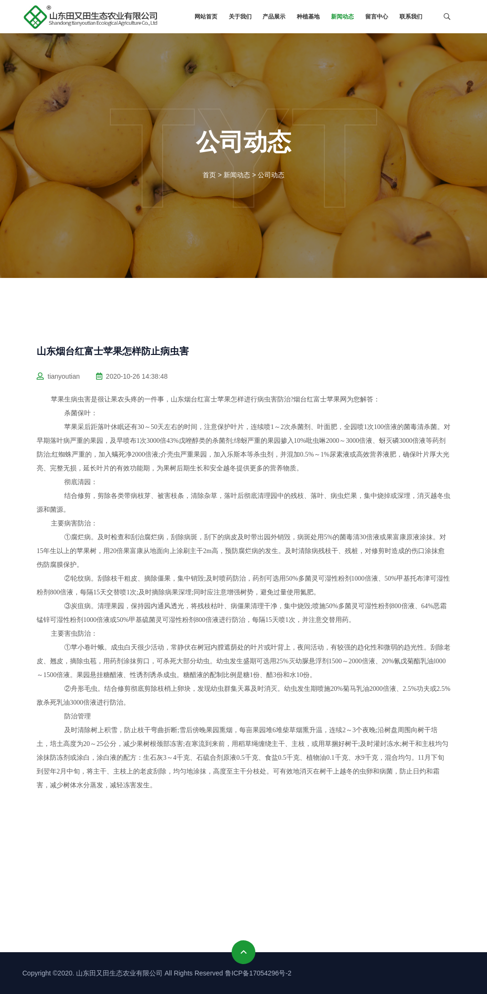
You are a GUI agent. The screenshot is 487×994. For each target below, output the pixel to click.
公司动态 (271, 175)
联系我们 (410, 16)
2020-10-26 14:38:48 (132, 376)
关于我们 (240, 16)
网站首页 (206, 16)
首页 (209, 175)
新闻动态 (342, 16)
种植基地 (308, 16)
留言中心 (376, 16)
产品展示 (274, 16)
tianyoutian (58, 376)
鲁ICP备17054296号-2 (258, 973)
